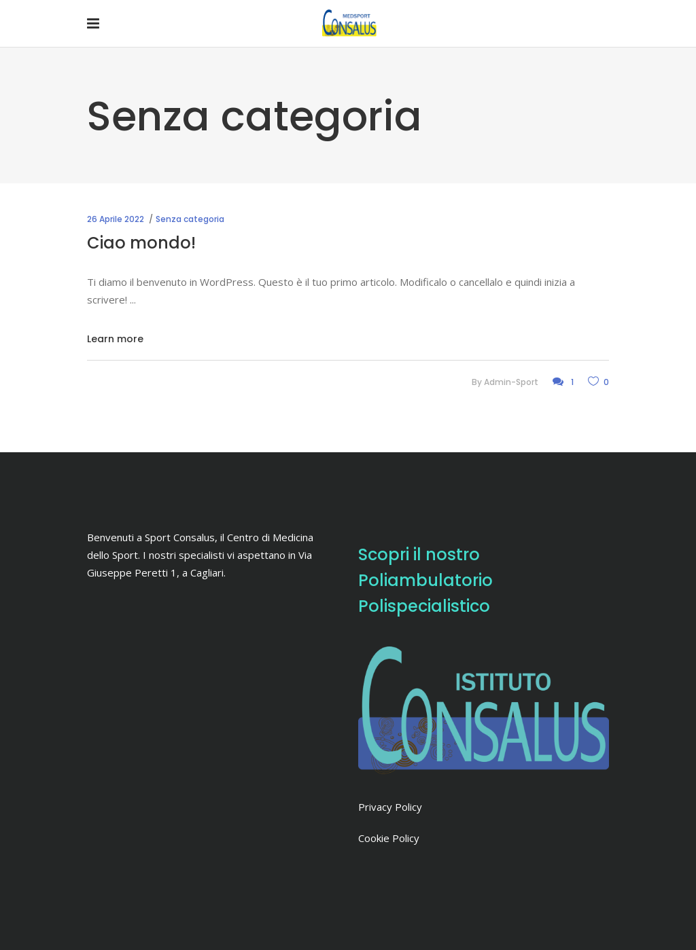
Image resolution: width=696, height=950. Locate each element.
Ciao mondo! (141, 243)
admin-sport (511, 382)
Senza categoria (190, 219)
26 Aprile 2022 (115, 219)
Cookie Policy (388, 838)
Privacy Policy (390, 807)
